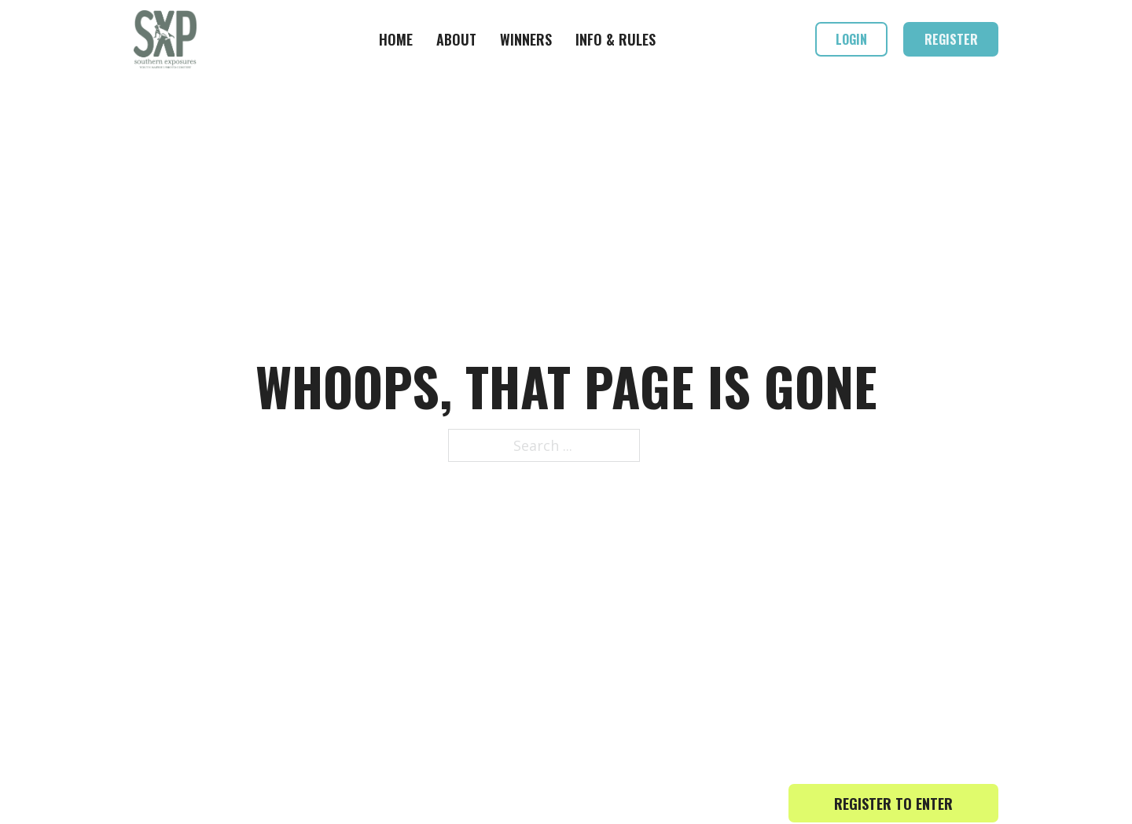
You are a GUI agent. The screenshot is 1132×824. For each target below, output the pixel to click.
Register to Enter (893, 803)
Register (951, 39)
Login (851, 39)
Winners (526, 39)
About (456, 39)
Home (396, 39)
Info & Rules (615, 39)
